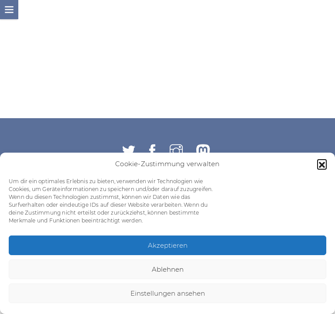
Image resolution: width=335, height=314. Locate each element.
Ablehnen (168, 269)
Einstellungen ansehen (167, 293)
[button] (322, 164)
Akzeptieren (168, 245)
